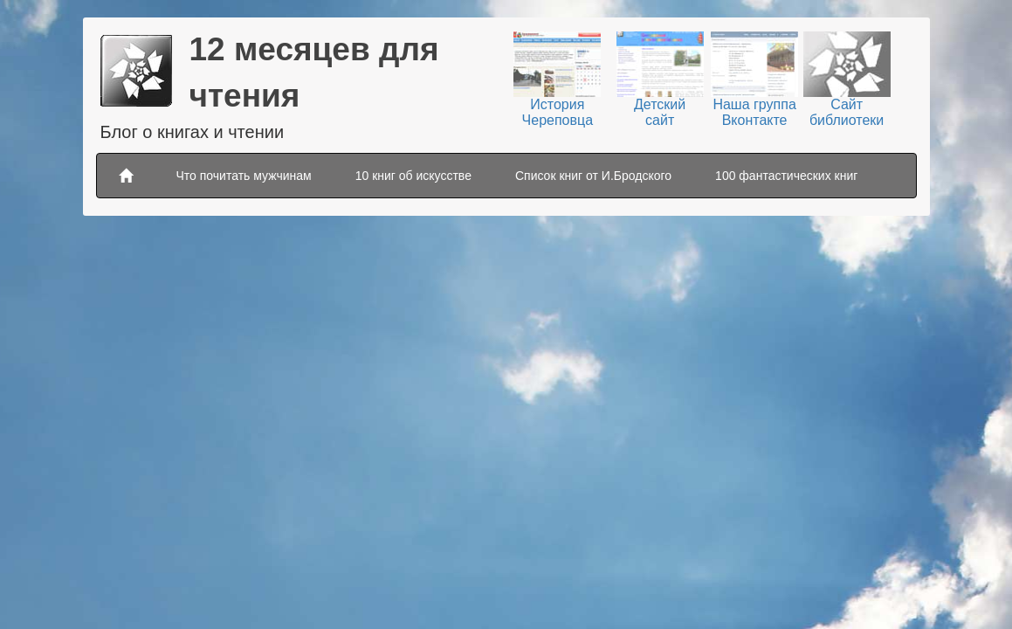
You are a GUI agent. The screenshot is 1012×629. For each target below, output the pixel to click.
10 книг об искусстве (413, 176)
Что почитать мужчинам (244, 176)
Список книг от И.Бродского (593, 176)
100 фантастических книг (786, 176)
